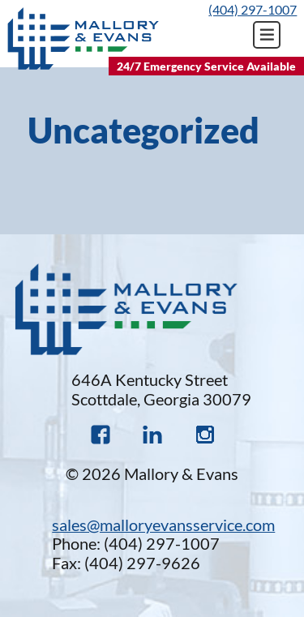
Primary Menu (266, 35)
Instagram (204, 434)
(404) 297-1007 (252, 9)
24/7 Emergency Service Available (206, 66)
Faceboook (100, 434)
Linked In (152, 434)
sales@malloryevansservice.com (163, 525)
